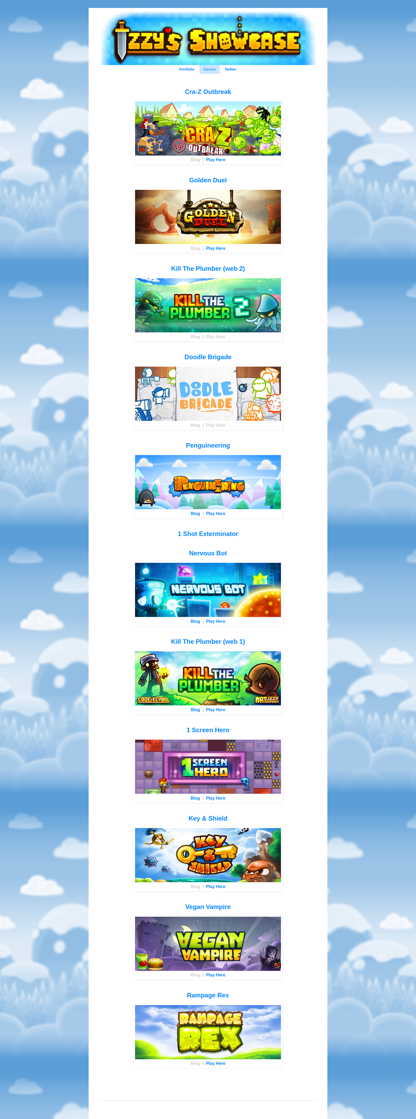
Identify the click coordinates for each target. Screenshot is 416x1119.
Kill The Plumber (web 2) (208, 268)
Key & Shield (208, 818)
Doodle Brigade (207, 357)
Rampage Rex (208, 995)
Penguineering (208, 445)
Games (209, 69)
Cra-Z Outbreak (208, 91)
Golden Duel (208, 180)
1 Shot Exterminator (208, 533)
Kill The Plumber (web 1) (208, 641)
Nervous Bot (208, 553)
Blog (195, 513)
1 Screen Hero (208, 730)
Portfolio (187, 69)
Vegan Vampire (208, 906)
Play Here (215, 159)
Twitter (231, 69)
